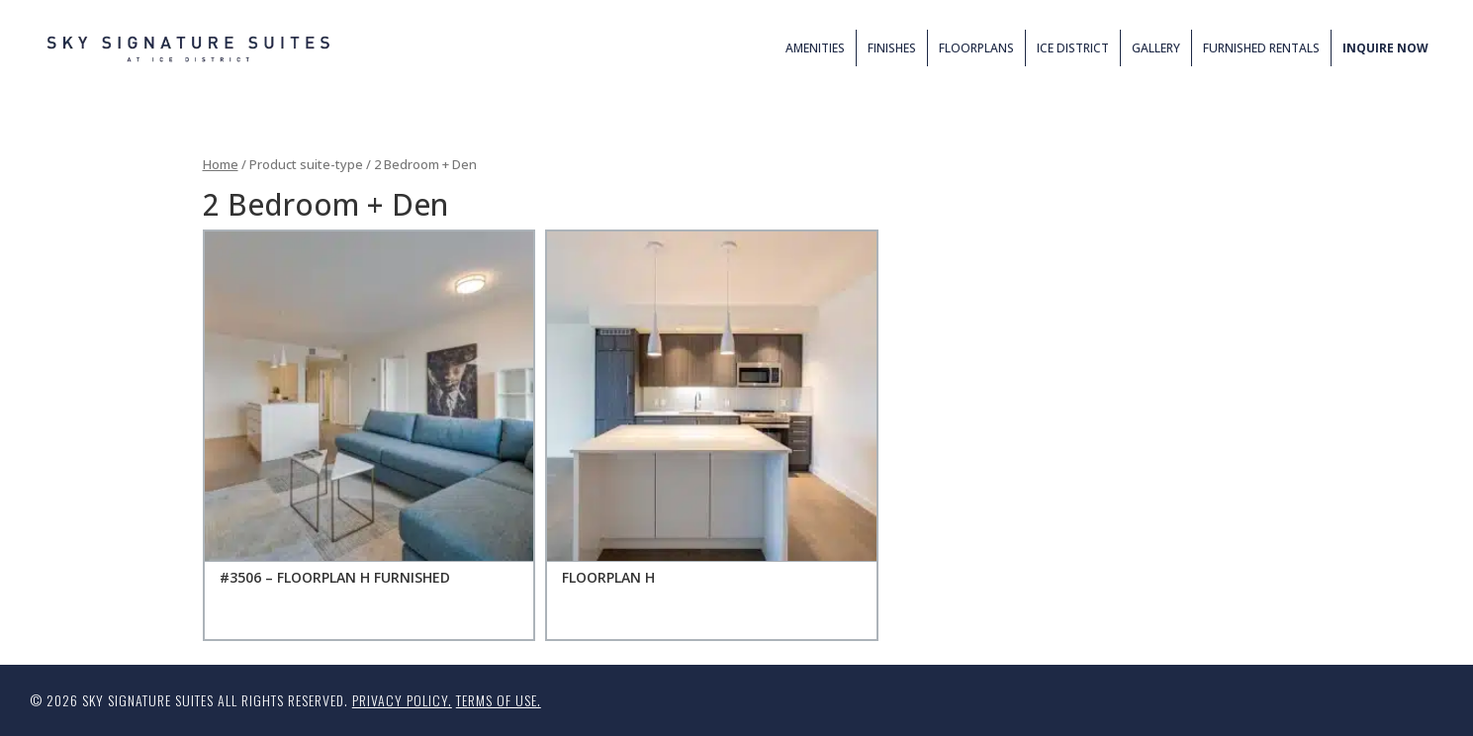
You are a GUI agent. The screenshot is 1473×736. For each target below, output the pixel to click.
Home (220, 164)
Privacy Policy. (402, 700)
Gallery (1156, 48)
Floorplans (976, 48)
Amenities (815, 48)
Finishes (892, 48)
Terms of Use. (498, 700)
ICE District (1073, 48)
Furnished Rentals (1261, 48)
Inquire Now (1385, 48)
